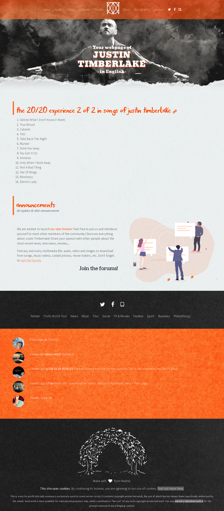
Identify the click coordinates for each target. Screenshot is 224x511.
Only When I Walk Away (35, 163)
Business (164, 316)
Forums (98, 9)
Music (58, 9)
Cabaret (25, 129)
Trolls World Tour (55, 316)
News (47, 9)
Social (106, 316)
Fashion (138, 316)
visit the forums (31, 260)
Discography (142, 9)
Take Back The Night (33, 139)
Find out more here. (171, 489)
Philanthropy (182, 316)
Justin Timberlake (113, 9)
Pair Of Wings (28, 172)
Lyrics (126, 9)
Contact (159, 9)
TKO (22, 134)
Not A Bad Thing (30, 167)
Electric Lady (28, 182)
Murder (25, 144)
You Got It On (28, 153)
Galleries (84, 9)
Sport (151, 316)
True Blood (27, 125)
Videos (71, 9)
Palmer (35, 316)
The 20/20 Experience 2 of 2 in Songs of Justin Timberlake (96, 110)
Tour (96, 316)
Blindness (26, 177)
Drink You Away (30, 148)
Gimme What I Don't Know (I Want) (42, 120)
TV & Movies (122, 316)
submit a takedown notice (189, 501)
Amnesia (25, 158)
